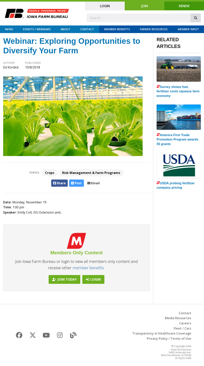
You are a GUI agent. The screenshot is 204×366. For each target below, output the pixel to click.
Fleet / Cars (182, 328)
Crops (49, 173)
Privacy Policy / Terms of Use (169, 338)
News (9, 29)
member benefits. (89, 267)
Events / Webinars (37, 29)
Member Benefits (117, 29)
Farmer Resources (154, 29)
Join (144, 6)
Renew (184, 6)
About (65, 29)
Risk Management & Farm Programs (91, 173)
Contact (87, 29)
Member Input (188, 29)
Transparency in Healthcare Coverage (161, 333)
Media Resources (178, 318)
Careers (185, 323)
